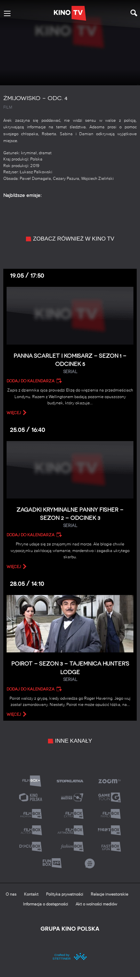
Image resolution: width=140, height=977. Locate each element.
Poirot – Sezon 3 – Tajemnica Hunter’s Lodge (70, 671)
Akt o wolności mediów (96, 904)
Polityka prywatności (64, 894)
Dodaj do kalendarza (31, 381)
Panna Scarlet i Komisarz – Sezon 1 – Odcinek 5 (70, 363)
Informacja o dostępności (45, 904)
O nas (11, 894)
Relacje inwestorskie (109, 894)
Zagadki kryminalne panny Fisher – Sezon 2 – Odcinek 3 (70, 517)
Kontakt (31, 894)
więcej (14, 413)
